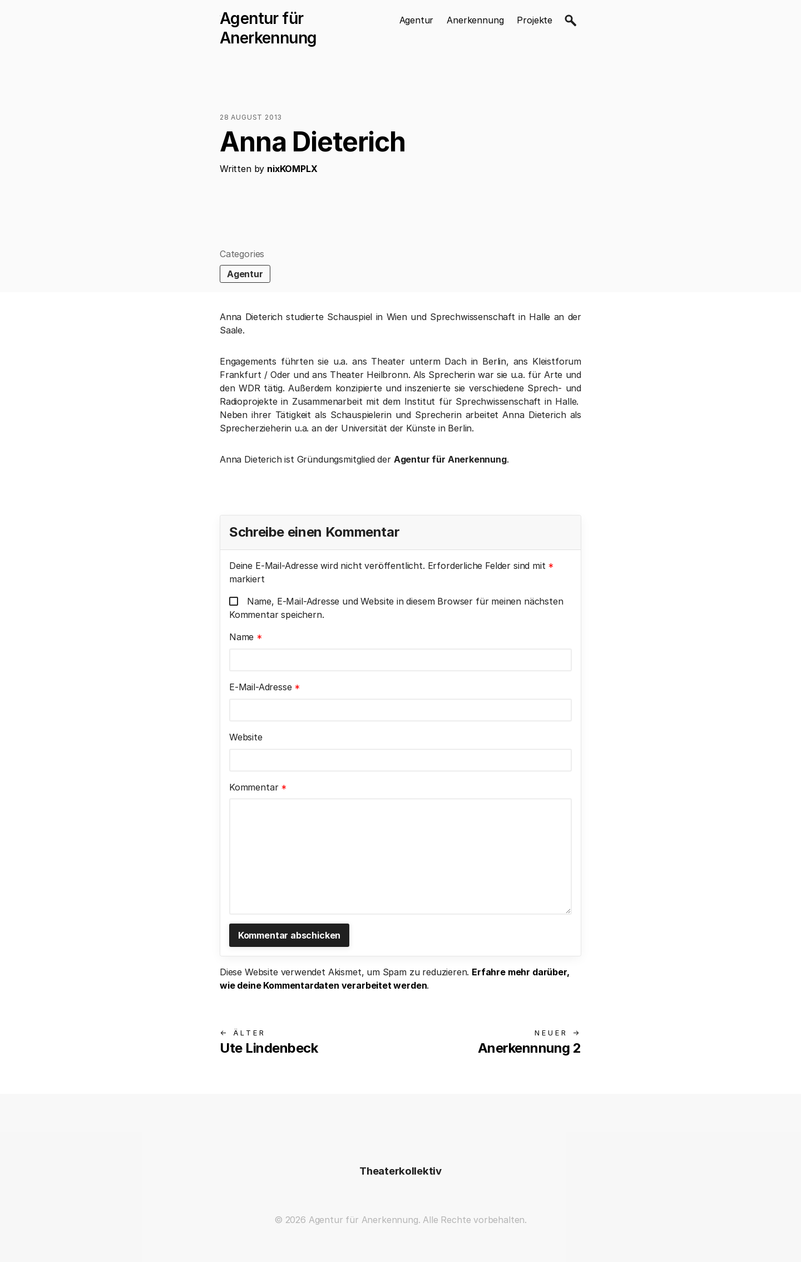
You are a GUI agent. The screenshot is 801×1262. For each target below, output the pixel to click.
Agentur (416, 20)
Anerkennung (475, 20)
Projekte (534, 20)
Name (246, 636)
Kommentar (258, 787)
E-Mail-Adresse (264, 687)
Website (246, 737)
